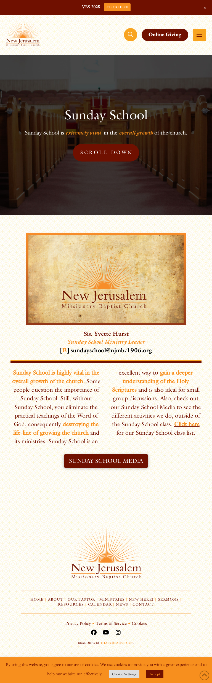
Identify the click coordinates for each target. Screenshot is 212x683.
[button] (130, 34)
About (55, 599)
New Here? (141, 599)
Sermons (168, 599)
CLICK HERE (117, 7)
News (122, 604)
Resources (71, 604)
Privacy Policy (78, 623)
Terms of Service (111, 623)
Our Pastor (81, 599)
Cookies (139, 623)
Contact (143, 604)
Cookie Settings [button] (124, 674)
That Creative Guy (116, 643)
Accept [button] (155, 674)
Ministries (111, 599)
